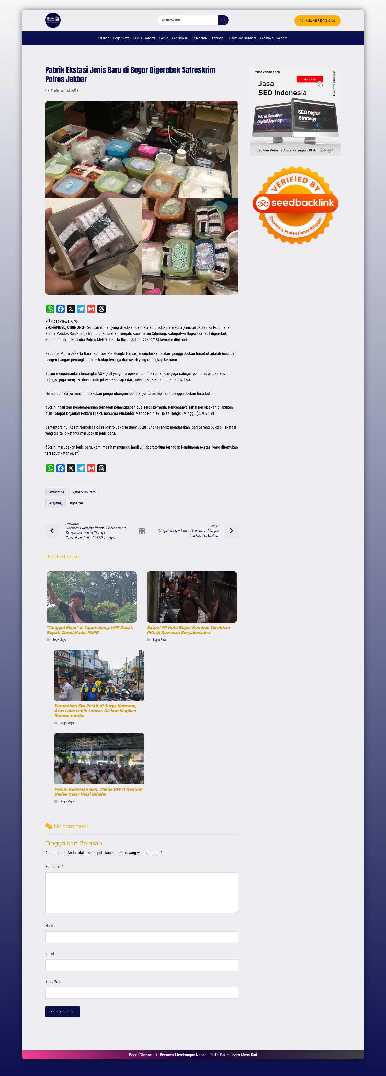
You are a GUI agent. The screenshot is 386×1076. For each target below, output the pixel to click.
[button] (221, 23)
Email (49, 957)
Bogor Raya (76, 506)
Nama (49, 929)
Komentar (54, 870)
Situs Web (53, 985)
